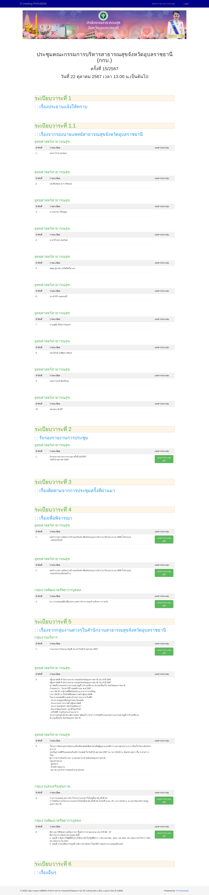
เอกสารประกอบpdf (164, 459)
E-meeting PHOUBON (33, 3)
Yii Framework (182, 891)
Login (186, 4)
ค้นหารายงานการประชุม (163, 4)
